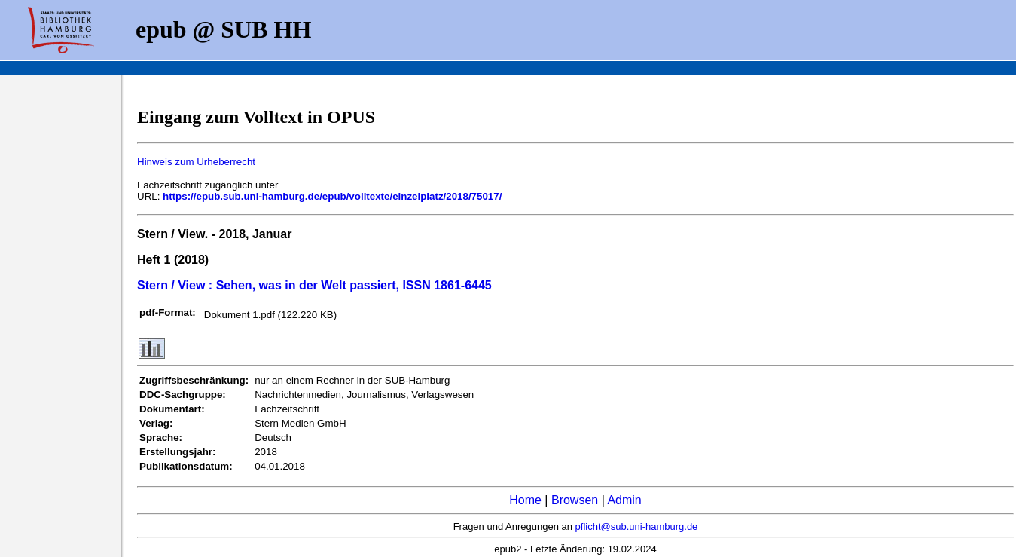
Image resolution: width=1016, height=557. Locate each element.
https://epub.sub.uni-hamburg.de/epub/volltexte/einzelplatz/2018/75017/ (332, 196)
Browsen (574, 500)
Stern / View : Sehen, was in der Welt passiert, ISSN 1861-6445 (314, 285)
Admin (624, 500)
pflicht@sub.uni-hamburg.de (636, 526)
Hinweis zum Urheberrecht (196, 161)
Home (525, 500)
